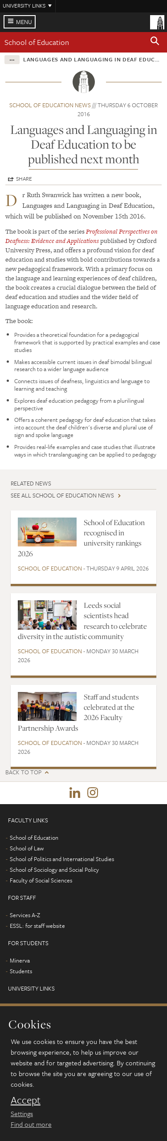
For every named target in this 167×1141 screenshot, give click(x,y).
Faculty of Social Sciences (41, 880)
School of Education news (50, 105)
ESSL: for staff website (37, 925)
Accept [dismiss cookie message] (26, 1100)
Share (24, 178)
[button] (155, 42)
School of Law (27, 848)
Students (21, 971)
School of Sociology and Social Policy (54, 869)
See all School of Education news (62, 495)
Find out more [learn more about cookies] (31, 1124)
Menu (24, 21)
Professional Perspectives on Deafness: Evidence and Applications (81, 236)
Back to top (23, 772)
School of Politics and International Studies (62, 858)
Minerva (20, 960)
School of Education (36, 42)
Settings (22, 1113)
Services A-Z (25, 914)
